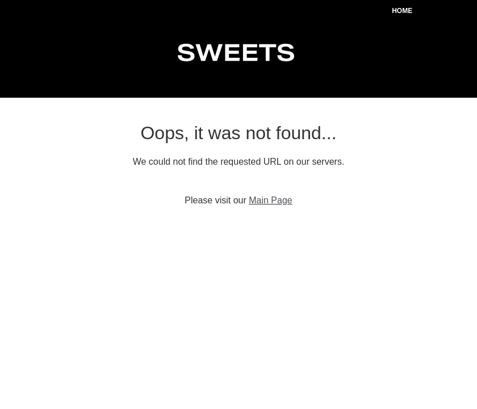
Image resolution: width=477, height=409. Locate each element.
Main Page (270, 200)
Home (402, 11)
